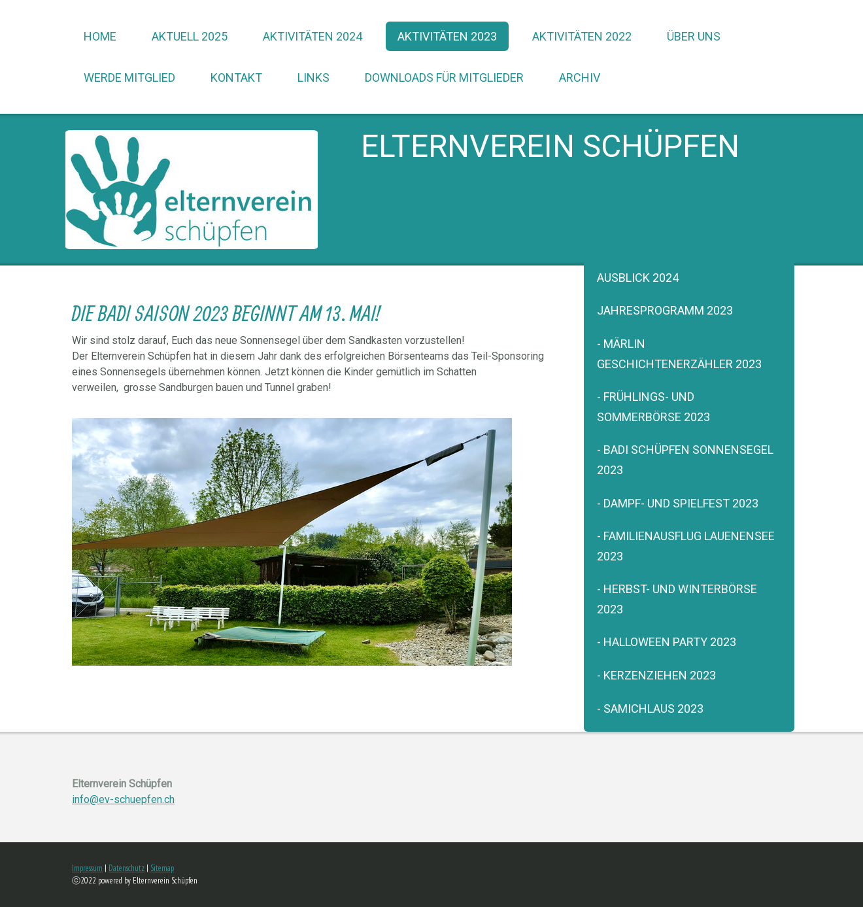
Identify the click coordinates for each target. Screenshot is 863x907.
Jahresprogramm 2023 (665, 310)
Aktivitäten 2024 (312, 36)
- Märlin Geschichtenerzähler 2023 (679, 354)
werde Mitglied (129, 77)
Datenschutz (126, 868)
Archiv (579, 77)
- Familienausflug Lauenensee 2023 (686, 546)
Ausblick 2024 (638, 277)
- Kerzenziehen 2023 (656, 675)
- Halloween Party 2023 (666, 642)
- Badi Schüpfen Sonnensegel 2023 (685, 460)
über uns (693, 36)
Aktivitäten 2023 (447, 36)
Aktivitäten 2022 (582, 36)
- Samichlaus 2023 (650, 708)
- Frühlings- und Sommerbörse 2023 (653, 407)
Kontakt (236, 77)
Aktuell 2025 (190, 36)
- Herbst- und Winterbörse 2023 (677, 599)
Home (100, 36)
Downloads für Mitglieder (444, 77)
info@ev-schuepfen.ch (123, 799)
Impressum (87, 868)
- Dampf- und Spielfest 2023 (677, 503)
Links (313, 77)
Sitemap (162, 868)
